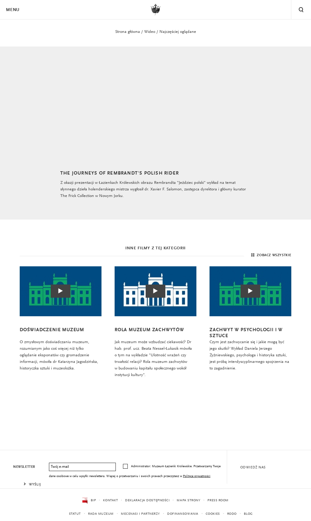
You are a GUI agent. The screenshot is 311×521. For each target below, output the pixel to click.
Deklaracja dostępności (147, 500)
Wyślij (35, 484)
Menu (12, 10)
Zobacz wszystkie (270, 255)
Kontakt (110, 500)
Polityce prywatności (196, 476)
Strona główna (127, 32)
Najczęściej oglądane (177, 32)
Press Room (218, 500)
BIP (89, 501)
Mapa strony (188, 500)
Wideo (149, 32)
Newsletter (24, 467)
